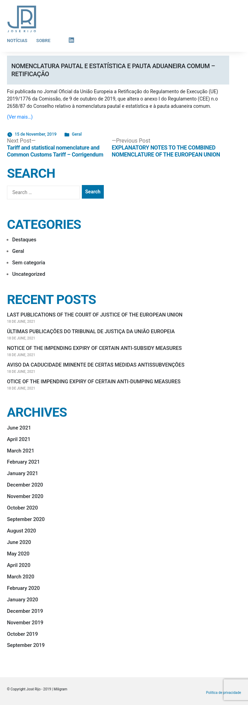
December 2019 (25, 611)
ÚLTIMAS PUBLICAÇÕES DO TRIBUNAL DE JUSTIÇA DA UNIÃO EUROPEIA (91, 331)
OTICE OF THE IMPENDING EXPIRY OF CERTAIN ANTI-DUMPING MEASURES (93, 381)
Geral (77, 134)
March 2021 (20, 451)
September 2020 (26, 519)
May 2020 (18, 554)
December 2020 (25, 485)
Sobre (43, 40)
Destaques (24, 240)
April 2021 (18, 439)
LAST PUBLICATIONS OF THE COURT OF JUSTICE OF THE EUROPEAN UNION (95, 315)
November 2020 (25, 496)
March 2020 (20, 577)
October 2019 (22, 634)
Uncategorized (28, 274)
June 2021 (19, 428)
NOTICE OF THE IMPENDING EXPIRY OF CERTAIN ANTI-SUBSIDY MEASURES (94, 348)
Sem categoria (28, 262)
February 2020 (23, 588)
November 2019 (25, 622)
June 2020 (19, 542)
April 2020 (18, 565)
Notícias (17, 40)
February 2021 (23, 462)
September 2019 (26, 645)
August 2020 (21, 531)
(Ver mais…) (20, 117)
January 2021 (22, 473)
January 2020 (22, 599)
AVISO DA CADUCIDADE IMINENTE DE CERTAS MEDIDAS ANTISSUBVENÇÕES (96, 365)
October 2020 (22, 508)
